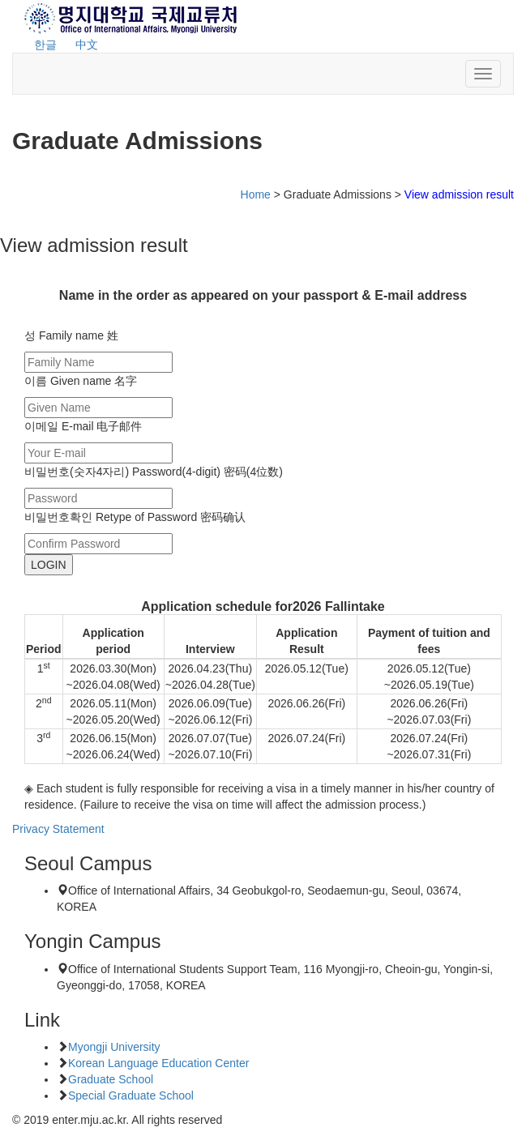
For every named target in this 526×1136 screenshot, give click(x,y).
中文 (86, 44)
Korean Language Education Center (158, 1063)
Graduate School (110, 1079)
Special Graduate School (131, 1095)
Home (256, 194)
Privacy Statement (58, 828)
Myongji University (114, 1046)
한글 (45, 44)
